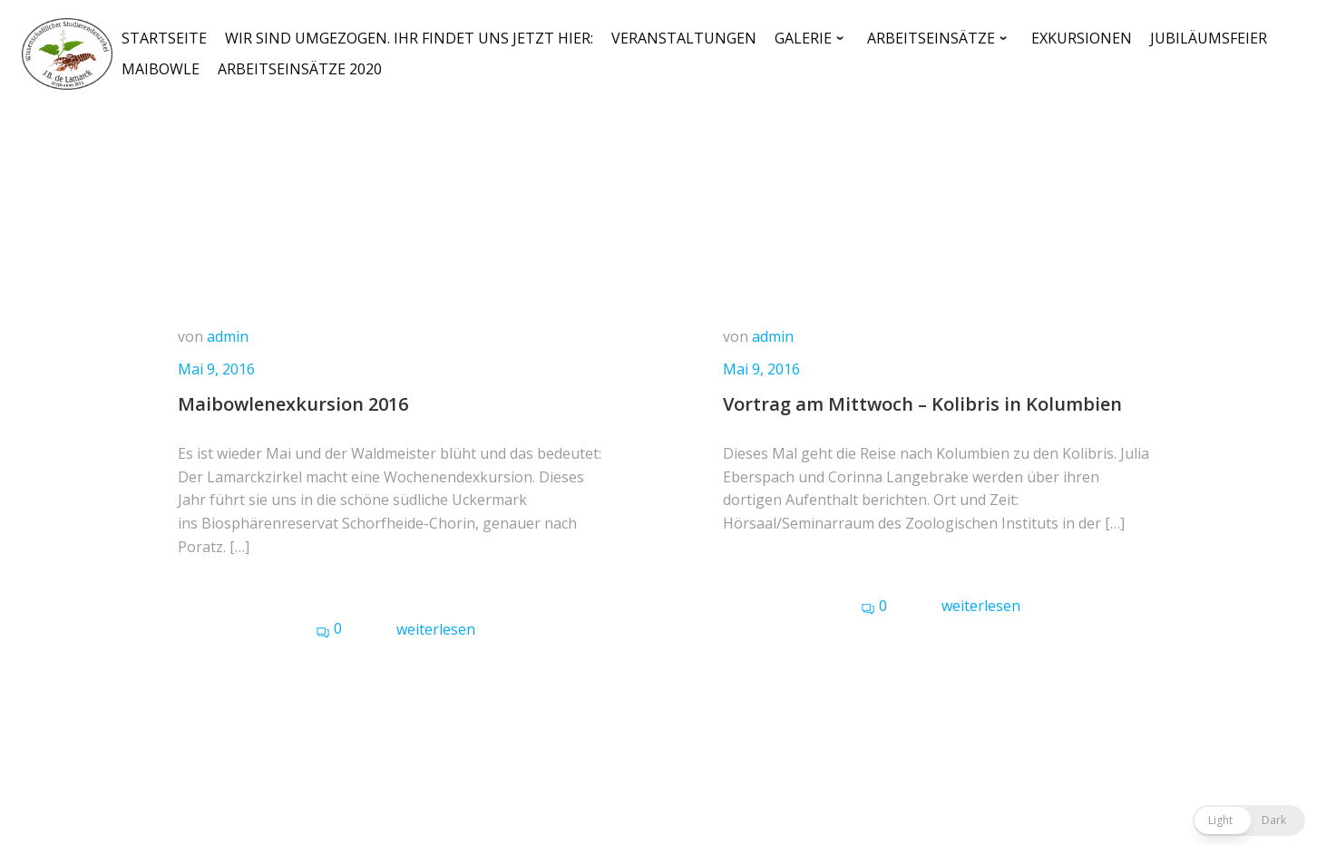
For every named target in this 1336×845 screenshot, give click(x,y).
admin (228, 336)
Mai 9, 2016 (216, 369)
